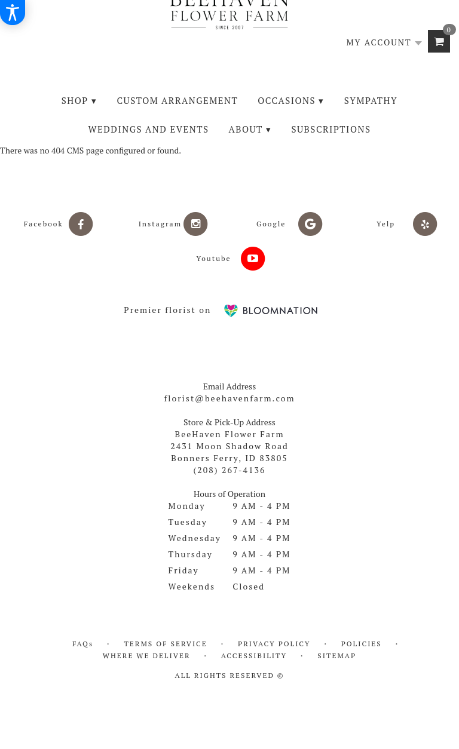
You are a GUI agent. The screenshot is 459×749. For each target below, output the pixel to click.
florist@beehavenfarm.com (229, 398)
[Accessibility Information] (12, 12)
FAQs (82, 643)
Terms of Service (165, 643)
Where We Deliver (147, 655)
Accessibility (254, 655)
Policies (361, 643)
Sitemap (336, 655)
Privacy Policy (274, 643)
